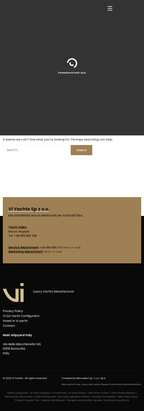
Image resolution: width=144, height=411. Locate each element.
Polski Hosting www (46, 396)
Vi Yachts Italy (59, 392)
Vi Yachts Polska (77, 392)
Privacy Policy (13, 311)
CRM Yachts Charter (98, 392)
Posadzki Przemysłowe (104, 396)
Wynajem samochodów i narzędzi (85, 400)
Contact (9, 326)
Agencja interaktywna (53, 400)
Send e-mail (71, 247)
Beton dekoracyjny (128, 396)
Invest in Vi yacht (15, 321)
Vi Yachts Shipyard (40, 392)
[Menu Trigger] (110, 8)
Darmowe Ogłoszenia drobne (74, 396)
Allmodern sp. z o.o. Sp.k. (91, 378)
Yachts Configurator (18, 392)
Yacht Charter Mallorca (123, 392)
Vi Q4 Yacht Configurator (21, 316)
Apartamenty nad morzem (19, 396)
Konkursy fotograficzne (117, 400)
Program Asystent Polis (27, 400)
